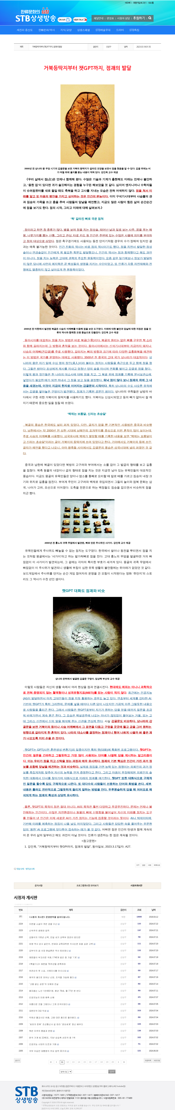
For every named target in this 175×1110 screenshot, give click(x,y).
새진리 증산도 (25, 30)
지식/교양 (66, 30)
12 (67, 1062)
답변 (143, 865)
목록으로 (157, 865)
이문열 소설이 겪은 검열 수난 (43, 923)
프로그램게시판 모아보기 (87, 885)
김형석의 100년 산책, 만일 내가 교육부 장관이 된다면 (54, 937)
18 (101, 1062)
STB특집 (134, 30)
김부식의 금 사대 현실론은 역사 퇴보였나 (48, 950)
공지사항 (38, 885)
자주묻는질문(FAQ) (66, 1086)
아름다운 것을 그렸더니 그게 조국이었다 (48, 1004)
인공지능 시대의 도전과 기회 (42, 1044)
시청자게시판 (136, 885)
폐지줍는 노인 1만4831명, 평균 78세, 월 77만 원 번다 (55, 990)
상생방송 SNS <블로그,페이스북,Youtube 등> (109, 1086)
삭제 (149, 865)
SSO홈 (151, 3)
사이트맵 (87, 1086)
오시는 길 (53, 1086)
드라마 (120, 30)
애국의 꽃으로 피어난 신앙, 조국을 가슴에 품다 (51, 977)
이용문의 (79, 1086)
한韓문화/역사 (46, 30)
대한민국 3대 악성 (37, 1010)
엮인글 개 (30, 869)
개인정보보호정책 (48, 1091)
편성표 (110, 18)
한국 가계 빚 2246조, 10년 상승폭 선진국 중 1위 (52, 1037)
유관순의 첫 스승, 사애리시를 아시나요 (47, 970)
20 (113, 1062)
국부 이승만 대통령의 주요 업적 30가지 (47, 1050)
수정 (137, 865)
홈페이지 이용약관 (63, 1091)
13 (73, 1062)
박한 (123, 916)
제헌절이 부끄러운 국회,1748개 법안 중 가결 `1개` (53, 957)
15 (84, 1062)
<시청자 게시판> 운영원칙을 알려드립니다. (49, 916)
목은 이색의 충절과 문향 (40, 1030)
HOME (128, 3)
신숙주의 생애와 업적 (39, 930)
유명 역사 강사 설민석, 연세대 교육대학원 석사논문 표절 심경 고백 (61, 943)
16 (90, 1062)
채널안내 (98, 18)
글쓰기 (17, 1060)
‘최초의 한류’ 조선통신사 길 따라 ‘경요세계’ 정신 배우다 (56, 1024)
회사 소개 (45, 1086)
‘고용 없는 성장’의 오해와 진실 (44, 984)
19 (107, 1062)
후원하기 (139, 18)
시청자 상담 (123, 18)
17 (96, 1062)
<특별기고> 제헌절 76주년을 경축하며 (47, 963)
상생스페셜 (83, 30)
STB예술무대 (103, 30)
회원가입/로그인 (139, 3)
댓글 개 (20, 869)
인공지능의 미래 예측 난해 (41, 997)
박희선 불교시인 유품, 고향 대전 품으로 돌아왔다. (53, 1017)
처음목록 (148, 1060)
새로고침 (157, 1060)
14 (79, 1062)
